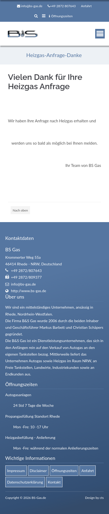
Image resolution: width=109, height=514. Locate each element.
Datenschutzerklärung (25, 482)
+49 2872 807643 (63, 6)
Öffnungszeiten (61, 16)
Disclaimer (38, 470)
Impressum (16, 470)
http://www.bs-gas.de (28, 290)
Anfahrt (86, 6)
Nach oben (20, 210)
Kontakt (54, 482)
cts (102, 498)
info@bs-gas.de (31, 6)
